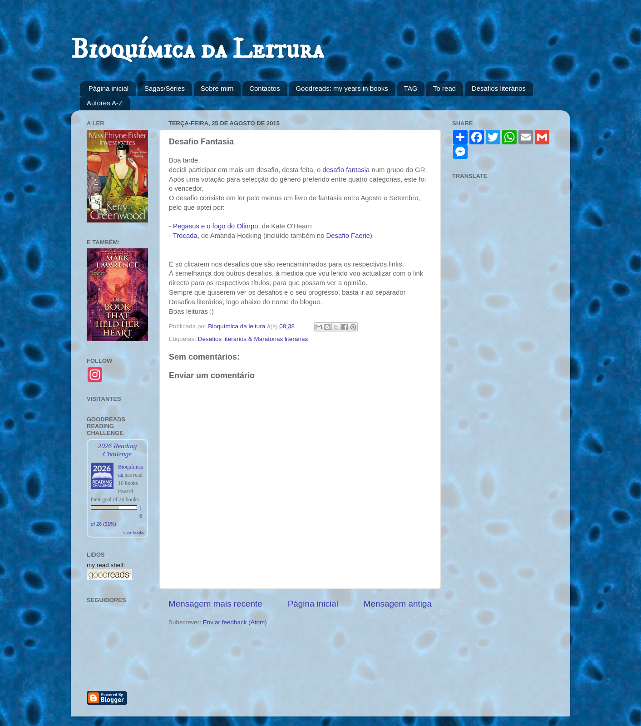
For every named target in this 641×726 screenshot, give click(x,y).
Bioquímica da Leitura (197, 50)
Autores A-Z (105, 103)
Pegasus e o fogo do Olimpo (215, 226)
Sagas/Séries (164, 88)
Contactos (264, 88)
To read (444, 88)
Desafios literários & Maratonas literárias (253, 339)
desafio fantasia (346, 169)
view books (133, 532)
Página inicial (108, 88)
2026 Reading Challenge (117, 450)
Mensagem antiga (398, 603)
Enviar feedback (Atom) (235, 622)
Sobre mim (217, 88)
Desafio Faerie (348, 235)
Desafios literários (499, 88)
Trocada (185, 235)
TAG (411, 88)
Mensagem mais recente (215, 603)
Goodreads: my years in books (342, 88)
